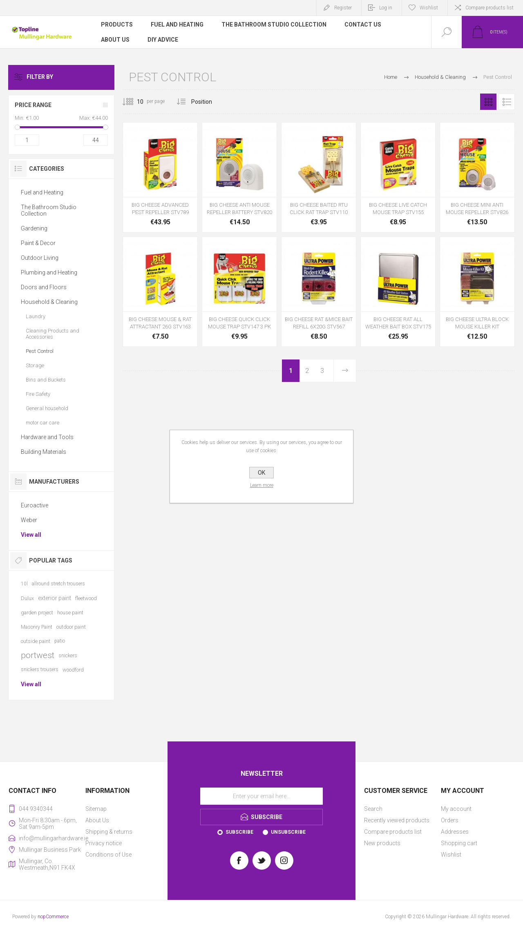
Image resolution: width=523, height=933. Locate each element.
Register (343, 8)
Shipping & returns (108, 831)
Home (390, 77)
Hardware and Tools (47, 437)
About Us (97, 820)
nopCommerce (53, 917)
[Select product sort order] (208, 102)
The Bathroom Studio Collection (48, 210)
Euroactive (34, 505)
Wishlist (451, 854)
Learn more (261, 485)
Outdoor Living (39, 257)
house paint (70, 612)
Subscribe (239, 832)
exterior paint (54, 598)
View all (31, 534)
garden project (37, 612)
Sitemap (96, 809)
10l (24, 584)
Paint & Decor (38, 243)
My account (456, 809)
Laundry (35, 316)
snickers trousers (39, 669)
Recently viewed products (396, 820)
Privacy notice (103, 843)
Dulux (27, 598)
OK (261, 472)
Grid (488, 102)
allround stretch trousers (58, 584)
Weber (29, 520)
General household (47, 408)
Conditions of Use (108, 854)
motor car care (42, 423)
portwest (37, 655)
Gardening (34, 228)
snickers (67, 655)
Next (344, 370)
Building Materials (43, 452)
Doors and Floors (44, 287)
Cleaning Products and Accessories (52, 334)
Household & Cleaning (49, 302)
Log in (385, 8)
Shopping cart (459, 843)
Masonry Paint (36, 627)
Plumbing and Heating (49, 272)
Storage (35, 365)
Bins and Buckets (46, 380)
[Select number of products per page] (134, 102)
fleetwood (86, 598)
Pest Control (40, 351)
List (506, 102)
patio (59, 641)
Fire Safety (38, 394)
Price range (33, 105)
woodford (73, 670)
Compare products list (489, 8)
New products (382, 843)
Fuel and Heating (42, 192)
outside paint (35, 641)
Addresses (455, 831)
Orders (449, 820)
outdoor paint (71, 627)
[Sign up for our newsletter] (261, 796)
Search (373, 809)
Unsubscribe (288, 832)
